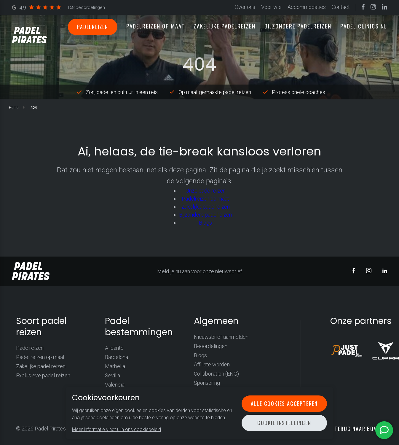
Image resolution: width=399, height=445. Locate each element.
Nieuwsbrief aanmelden (221, 337)
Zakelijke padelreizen (225, 26)
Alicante (114, 348)
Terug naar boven (359, 429)
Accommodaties (307, 7)
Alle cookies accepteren (284, 403)
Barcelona (116, 357)
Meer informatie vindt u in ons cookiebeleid (116, 429)
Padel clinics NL (363, 26)
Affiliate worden (212, 364)
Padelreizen (92, 27)
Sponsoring (207, 383)
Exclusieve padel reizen (43, 375)
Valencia (115, 385)
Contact (341, 7)
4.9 (58, 7)
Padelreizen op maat (155, 26)
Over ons (245, 7)
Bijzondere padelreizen (297, 26)
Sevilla (112, 375)
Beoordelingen (210, 346)
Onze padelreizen (206, 190)
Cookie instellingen (284, 423)
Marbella (115, 366)
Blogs (205, 223)
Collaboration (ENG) (216, 374)
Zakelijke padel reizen (41, 366)
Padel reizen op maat (40, 357)
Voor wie (271, 7)
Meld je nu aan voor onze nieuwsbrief (199, 271)
